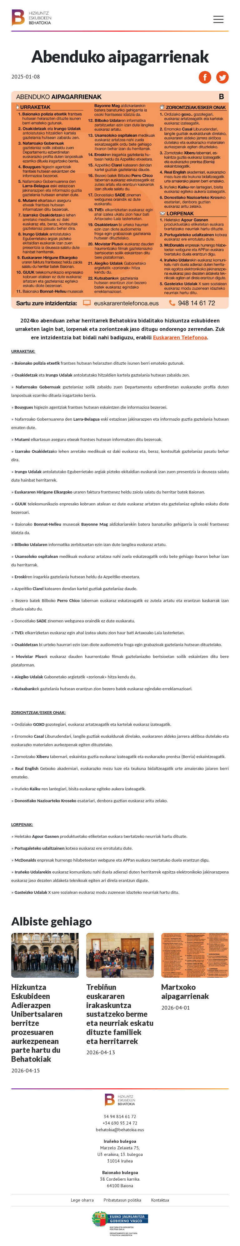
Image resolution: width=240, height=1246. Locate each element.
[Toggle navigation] (218, 19)
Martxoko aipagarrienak (185, 991)
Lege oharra (82, 1200)
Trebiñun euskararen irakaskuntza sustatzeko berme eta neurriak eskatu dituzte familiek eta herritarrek (119, 1014)
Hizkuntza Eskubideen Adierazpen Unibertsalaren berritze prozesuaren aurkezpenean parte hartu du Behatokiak (36, 1022)
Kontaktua (160, 1200)
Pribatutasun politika (122, 1200)
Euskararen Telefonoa (180, 337)
